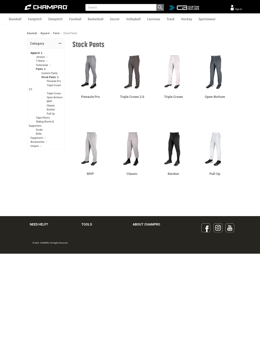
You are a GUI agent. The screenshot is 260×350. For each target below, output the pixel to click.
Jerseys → (42, 100)
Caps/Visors (43, 161)
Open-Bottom (54, 140)
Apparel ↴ (36, 96)
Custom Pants (49, 116)
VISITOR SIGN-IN (39, 285)
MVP (49, 144)
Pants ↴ (41, 112)
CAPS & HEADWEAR (92, 317)
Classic (51, 148)
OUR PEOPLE (140, 285)
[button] (45, 87)
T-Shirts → (42, 104)
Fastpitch (35, 19)
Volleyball (133, 19)
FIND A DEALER (38, 277)
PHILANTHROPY (142, 301)
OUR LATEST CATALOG (94, 277)
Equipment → (38, 181)
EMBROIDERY (89, 325)
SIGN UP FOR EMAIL (144, 277)
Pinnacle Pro (54, 124)
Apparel (44, 76)
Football (75, 19)
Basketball (95, 19)
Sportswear (207, 19)
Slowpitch (55, 19)
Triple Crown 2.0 (132, 140)
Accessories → (39, 185)
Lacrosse (153, 19)
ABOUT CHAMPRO (146, 268)
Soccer (115, 19)
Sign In (238, 9)
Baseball (15, 19)
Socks (39, 173)
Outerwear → (43, 108)
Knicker (51, 152)
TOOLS (86, 268)
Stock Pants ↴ (50, 120)
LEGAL (33, 301)
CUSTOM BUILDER (91, 285)
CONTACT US (37, 293)
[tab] (45, 87)
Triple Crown (54, 136)
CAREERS (138, 309)
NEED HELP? (39, 268)
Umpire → (36, 189)
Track (171, 19)
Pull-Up (51, 157)
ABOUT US (139, 293)
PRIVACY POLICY (39, 309)
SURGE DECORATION (93, 309)
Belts (39, 177)
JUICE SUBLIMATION (93, 293)
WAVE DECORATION (92, 301)
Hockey (186, 19)
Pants (56, 76)
